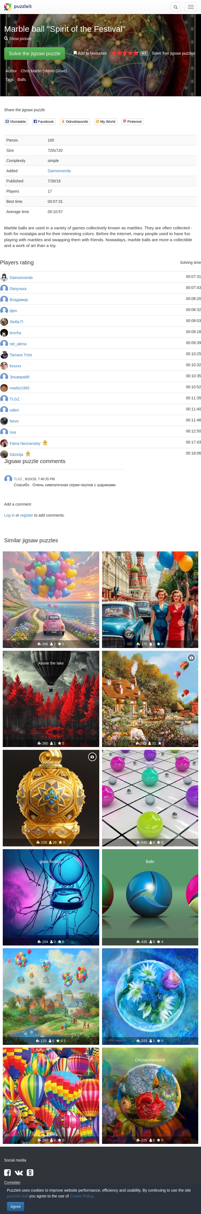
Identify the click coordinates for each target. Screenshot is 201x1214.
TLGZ (15, 399)
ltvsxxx (15, 366)
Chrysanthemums (150, 1060)
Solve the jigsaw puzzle (34, 53)
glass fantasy (51, 861)
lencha (15, 333)
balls (150, 762)
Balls (21, 79)
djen (13, 311)
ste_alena (18, 344)
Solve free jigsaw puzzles (173, 53)
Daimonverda (59, 171)
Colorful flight (51, 960)
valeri (14, 410)
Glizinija (16, 454)
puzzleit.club (17, 1196)
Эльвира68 (19, 377)
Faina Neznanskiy (25, 443)
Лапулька (18, 288)
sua (13, 432)
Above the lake (51, 663)
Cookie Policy (81, 1196)
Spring (150, 960)
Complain (12, 1182)
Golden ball (51, 762)
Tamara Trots (21, 355)
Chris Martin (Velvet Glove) (44, 71)
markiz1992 (20, 388)
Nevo (14, 421)
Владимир (19, 299)
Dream (51, 564)
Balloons (150, 663)
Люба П (16, 322)
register (26, 515)
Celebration (150, 564)
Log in (9, 515)
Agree (15, 1206)
